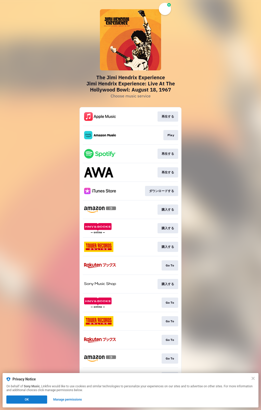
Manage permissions (67, 399)
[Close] (253, 378)
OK (27, 399)
